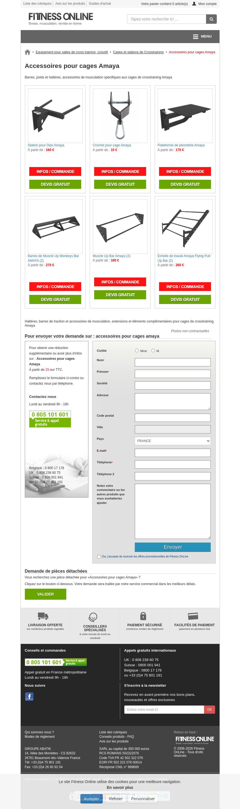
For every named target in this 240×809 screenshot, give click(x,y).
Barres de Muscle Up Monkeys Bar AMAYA (53, 258)
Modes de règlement (40, 737)
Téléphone (105, 462)
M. (158, 351)
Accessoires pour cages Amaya (192, 52)
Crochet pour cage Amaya (112, 145)
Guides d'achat (100, 4)
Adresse (103, 395)
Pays (100, 438)
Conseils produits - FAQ (116, 737)
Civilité (102, 350)
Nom (100, 360)
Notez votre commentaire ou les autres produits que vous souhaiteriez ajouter (111, 494)
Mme (143, 351)
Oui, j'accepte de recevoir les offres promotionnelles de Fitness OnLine (145, 556)
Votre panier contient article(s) (160, 4)
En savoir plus (120, 787)
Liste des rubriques (37, 4)
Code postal (105, 415)
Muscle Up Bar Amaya (112, 256)
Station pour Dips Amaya (46, 145)
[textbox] (173, 418)
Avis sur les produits (70, 4)
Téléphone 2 (105, 474)
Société (102, 383)
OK (209, 710)
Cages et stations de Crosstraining (138, 52)
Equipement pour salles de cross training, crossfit (72, 52)
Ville (100, 427)
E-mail (102, 450)
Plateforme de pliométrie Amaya (181, 145)
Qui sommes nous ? (39, 732)
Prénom (103, 371)
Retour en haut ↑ (186, 732)
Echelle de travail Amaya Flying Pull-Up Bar (184, 258)
